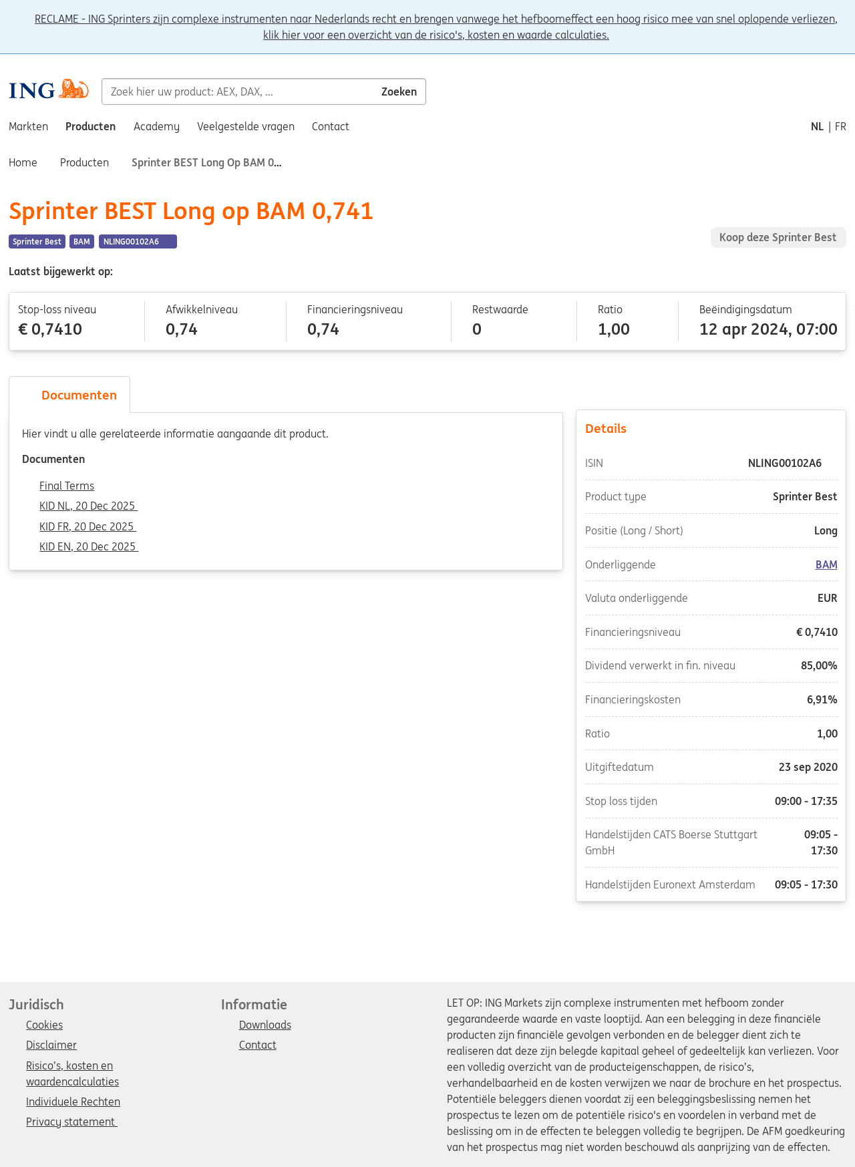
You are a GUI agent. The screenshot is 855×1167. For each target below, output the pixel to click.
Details (711, 427)
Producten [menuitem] (90, 126)
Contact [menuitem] (330, 126)
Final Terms (66, 486)
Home (23, 162)
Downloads (265, 1025)
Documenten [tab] (69, 395)
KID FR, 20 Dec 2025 (87, 527)
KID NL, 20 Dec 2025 (88, 506)
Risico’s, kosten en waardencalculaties (72, 1066)
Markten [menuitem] (28, 126)
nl (817, 126)
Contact (258, 1045)
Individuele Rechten (73, 1102)
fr (840, 126)
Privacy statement (72, 1122)
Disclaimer (51, 1045)
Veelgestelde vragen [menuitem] (246, 126)
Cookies (44, 1025)
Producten (84, 162)
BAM (826, 564)
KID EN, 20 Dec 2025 (88, 547)
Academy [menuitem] (157, 126)
